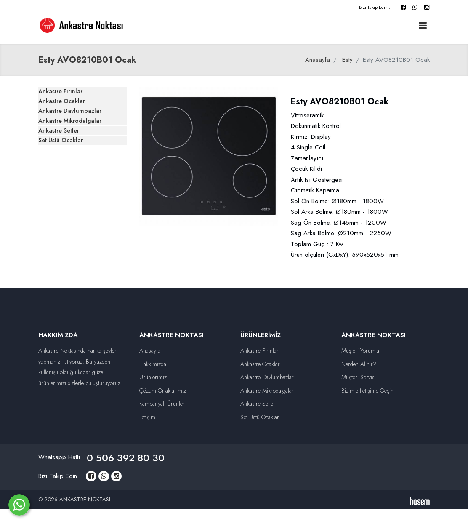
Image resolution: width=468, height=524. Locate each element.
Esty (347, 59)
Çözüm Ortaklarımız (162, 390)
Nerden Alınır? (358, 364)
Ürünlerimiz (153, 377)
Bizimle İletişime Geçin (367, 390)
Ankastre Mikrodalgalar (82, 165)
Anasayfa (317, 59)
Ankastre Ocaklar (73, 120)
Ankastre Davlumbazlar (81, 142)
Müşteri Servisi (358, 377)
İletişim (147, 417)
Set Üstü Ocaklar (73, 210)
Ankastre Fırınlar (72, 98)
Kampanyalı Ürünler (162, 403)
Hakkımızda (152, 364)
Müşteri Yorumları (362, 350)
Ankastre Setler (71, 188)
